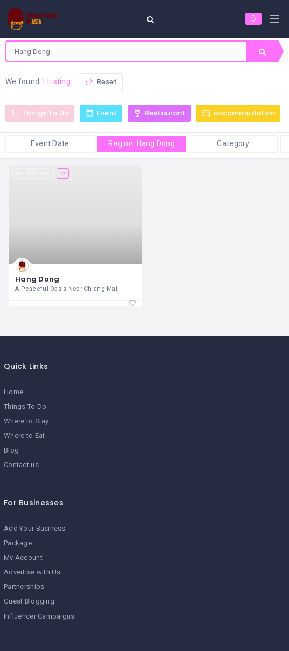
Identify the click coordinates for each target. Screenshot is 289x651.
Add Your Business (35, 528)
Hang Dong (37, 279)
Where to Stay (26, 421)
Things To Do (25, 406)
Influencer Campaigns (39, 616)
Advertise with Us (32, 572)
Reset (100, 82)
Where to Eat (24, 435)
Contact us (21, 465)
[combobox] (126, 51)
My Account (23, 557)
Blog (11, 450)
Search (262, 51)
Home (13, 392)
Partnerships (24, 587)
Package (18, 543)
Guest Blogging (29, 601)
